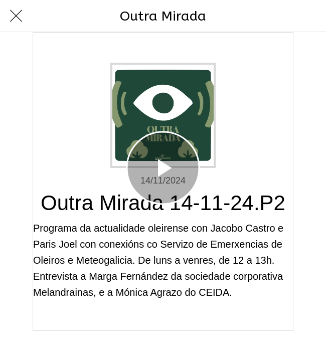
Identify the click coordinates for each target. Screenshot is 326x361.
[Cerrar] (16, 16)
